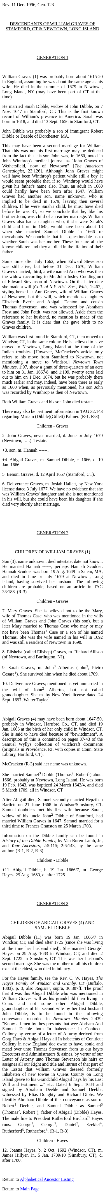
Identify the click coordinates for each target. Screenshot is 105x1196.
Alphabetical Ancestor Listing (47, 1179)
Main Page (29, 1188)
